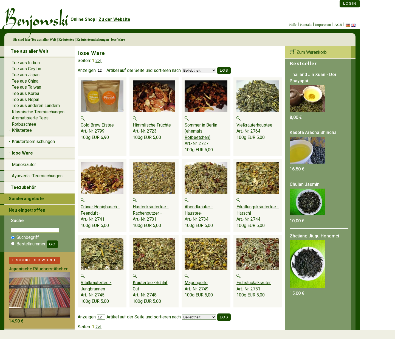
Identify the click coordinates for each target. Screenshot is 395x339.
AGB (338, 25)
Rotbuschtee (24, 124)
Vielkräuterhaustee (254, 125)
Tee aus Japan (26, 74)
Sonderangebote (26, 198)
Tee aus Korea (25, 93)
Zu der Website (114, 19)
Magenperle (196, 282)
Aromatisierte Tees (30, 118)
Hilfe (293, 25)
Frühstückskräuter (253, 282)
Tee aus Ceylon (26, 68)
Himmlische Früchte (152, 125)
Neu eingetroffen (27, 210)
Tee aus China (25, 81)
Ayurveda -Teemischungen (37, 175)
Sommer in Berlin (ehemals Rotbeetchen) (201, 131)
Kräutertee (66, 39)
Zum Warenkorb (308, 52)
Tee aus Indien (26, 62)
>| (99, 60)
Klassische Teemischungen (38, 111)
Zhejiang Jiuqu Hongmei (314, 236)
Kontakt (306, 25)
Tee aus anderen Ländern (36, 105)
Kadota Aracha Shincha (313, 132)
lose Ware (118, 39)
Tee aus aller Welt (43, 39)
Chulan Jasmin (305, 184)
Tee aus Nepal (25, 99)
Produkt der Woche (34, 260)
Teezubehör (23, 187)
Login (349, 3)
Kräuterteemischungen (93, 39)
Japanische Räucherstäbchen (39, 268)
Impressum (323, 25)
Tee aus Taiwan (26, 87)
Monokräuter (24, 164)
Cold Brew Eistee (97, 125)
